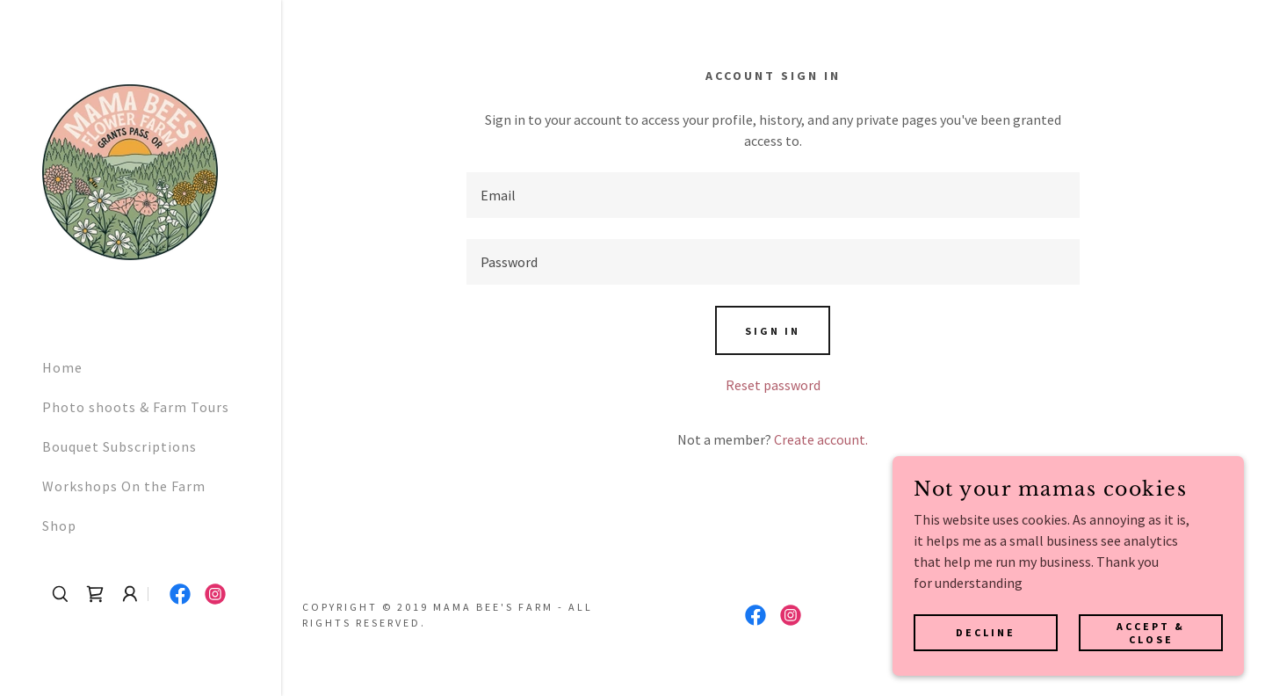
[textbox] (773, 195)
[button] (130, 594)
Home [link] (62, 367)
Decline (986, 632)
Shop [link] (59, 525)
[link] (130, 170)
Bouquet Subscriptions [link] (119, 446)
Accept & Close (1151, 632)
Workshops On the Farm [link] (124, 486)
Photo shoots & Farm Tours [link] (135, 407)
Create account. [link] (821, 439)
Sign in (772, 330)
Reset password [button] (773, 385)
